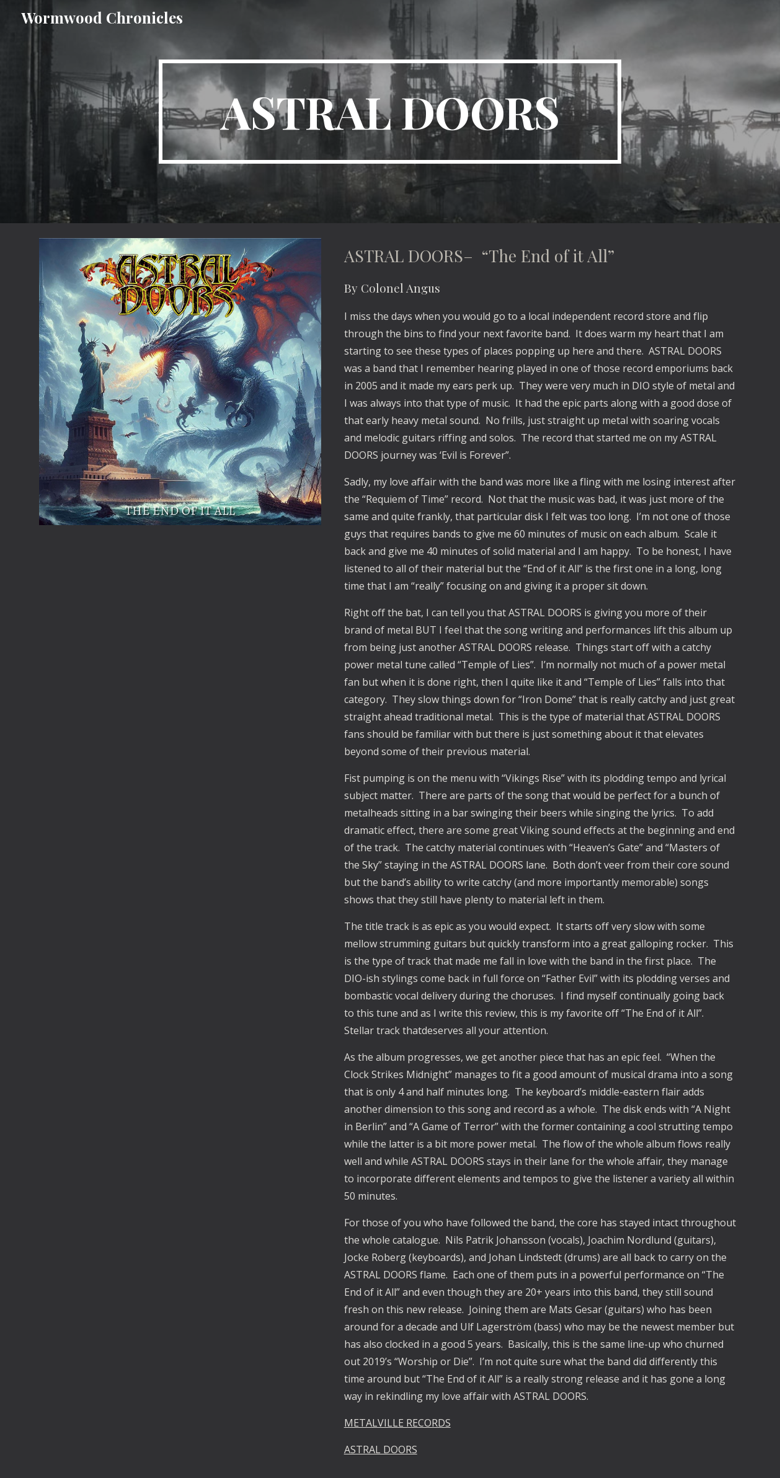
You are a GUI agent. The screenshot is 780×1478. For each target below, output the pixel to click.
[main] (390, 112)
